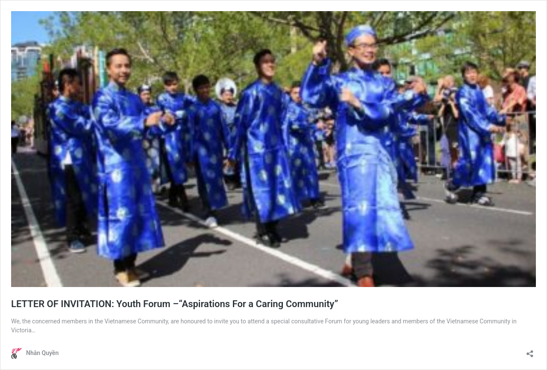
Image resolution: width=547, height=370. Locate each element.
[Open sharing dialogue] (530, 351)
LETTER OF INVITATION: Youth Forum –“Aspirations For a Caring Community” (174, 304)
